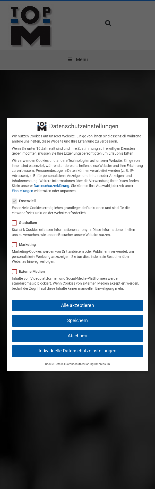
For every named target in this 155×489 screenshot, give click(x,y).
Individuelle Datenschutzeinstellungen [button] (77, 345)
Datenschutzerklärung (51, 180)
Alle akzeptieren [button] (77, 300)
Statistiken (26, 217)
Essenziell (25, 195)
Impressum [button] (102, 359)
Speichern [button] (77, 315)
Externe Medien (30, 266)
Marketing (25, 239)
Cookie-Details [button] (54, 359)
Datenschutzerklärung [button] (79, 359)
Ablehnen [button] (77, 330)
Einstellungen (22, 186)
